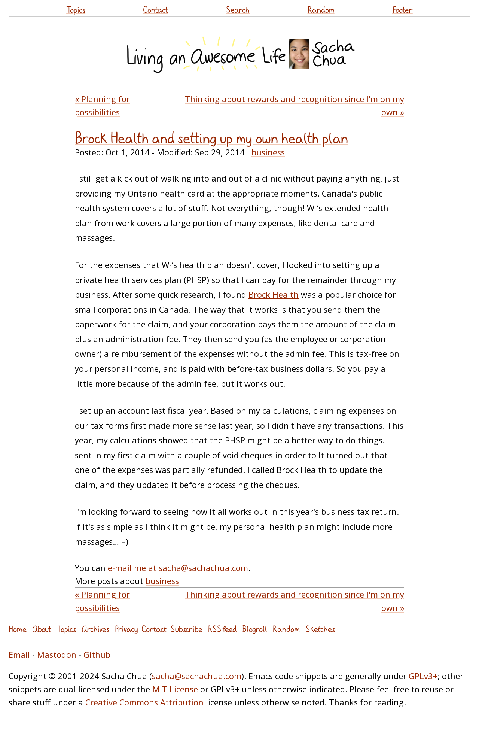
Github (96, 654)
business (268, 152)
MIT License (175, 689)
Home (18, 629)
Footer (402, 9)
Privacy (126, 629)
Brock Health (273, 294)
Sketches (320, 629)
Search (238, 9)
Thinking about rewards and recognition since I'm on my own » (294, 106)
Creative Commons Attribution (144, 702)
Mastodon (56, 654)
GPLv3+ (423, 676)
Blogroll (254, 629)
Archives (95, 629)
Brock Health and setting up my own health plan (211, 138)
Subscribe (186, 629)
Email (19, 654)
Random (321, 9)
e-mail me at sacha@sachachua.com (178, 567)
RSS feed (222, 629)
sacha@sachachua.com (196, 676)
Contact (155, 9)
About (41, 629)
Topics (75, 9)
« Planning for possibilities (102, 106)
